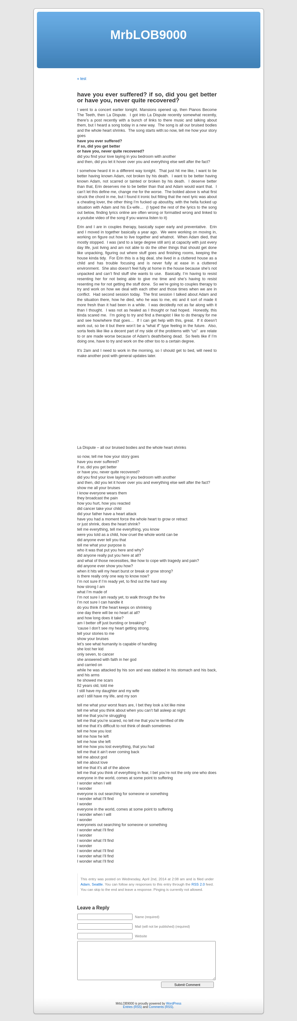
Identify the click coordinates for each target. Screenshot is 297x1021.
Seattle (97, 884)
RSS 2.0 (198, 884)
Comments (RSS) (161, 1007)
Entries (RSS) (132, 1007)
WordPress (173, 1003)
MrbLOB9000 (148, 35)
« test (81, 79)
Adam (85, 884)
